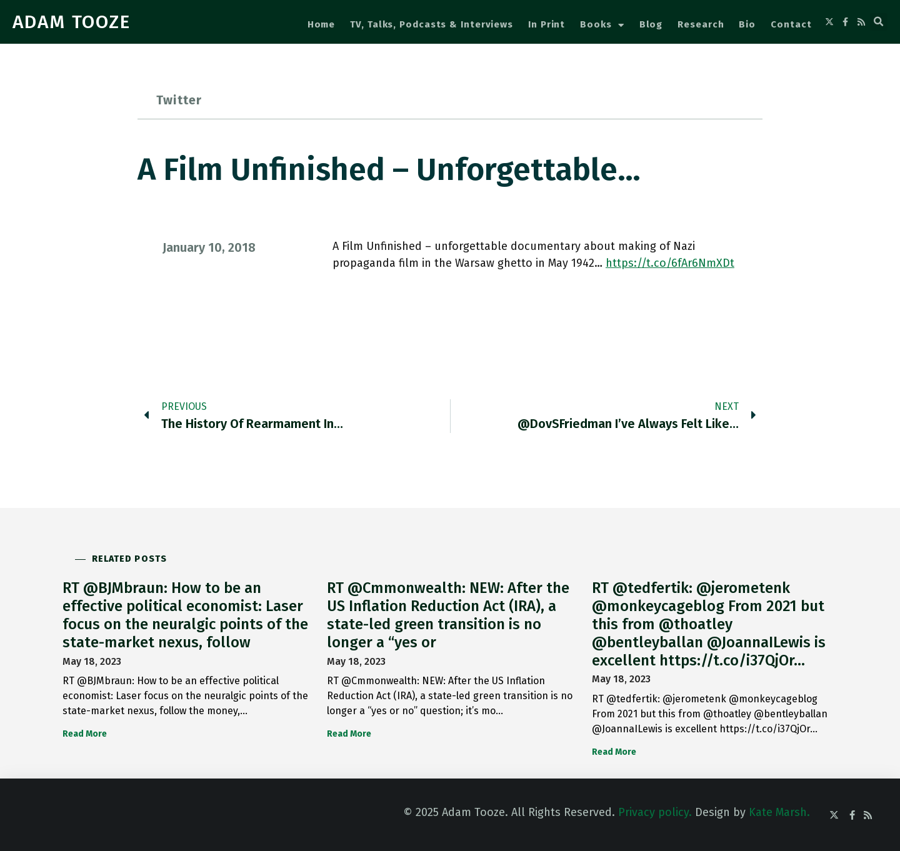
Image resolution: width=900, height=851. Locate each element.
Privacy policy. (655, 812)
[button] (879, 22)
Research (701, 24)
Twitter (179, 99)
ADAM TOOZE (71, 22)
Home (322, 24)
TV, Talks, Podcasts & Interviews (431, 24)
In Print (546, 24)
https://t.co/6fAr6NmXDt (670, 263)
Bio (747, 24)
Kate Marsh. (779, 812)
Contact (791, 24)
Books (602, 25)
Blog (651, 24)
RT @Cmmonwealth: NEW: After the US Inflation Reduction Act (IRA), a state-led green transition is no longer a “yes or (448, 614)
